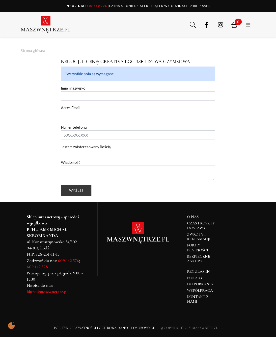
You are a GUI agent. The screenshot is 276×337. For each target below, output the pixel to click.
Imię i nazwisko (73, 88)
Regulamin (198, 271)
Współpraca (200, 290)
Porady (195, 277)
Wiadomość (70, 162)
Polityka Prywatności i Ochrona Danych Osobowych (105, 328)
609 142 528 (37, 266)
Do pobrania (200, 284)
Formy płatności (197, 247)
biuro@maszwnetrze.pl (47, 291)
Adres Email (70, 107)
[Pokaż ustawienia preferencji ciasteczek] (11, 325)
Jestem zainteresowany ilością (86, 146)
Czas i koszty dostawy (201, 225)
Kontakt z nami (198, 299)
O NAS (193, 216)
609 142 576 (86, 6)
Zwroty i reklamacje (199, 236)
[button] (193, 24)
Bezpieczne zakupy (198, 259)
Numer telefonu (74, 127)
